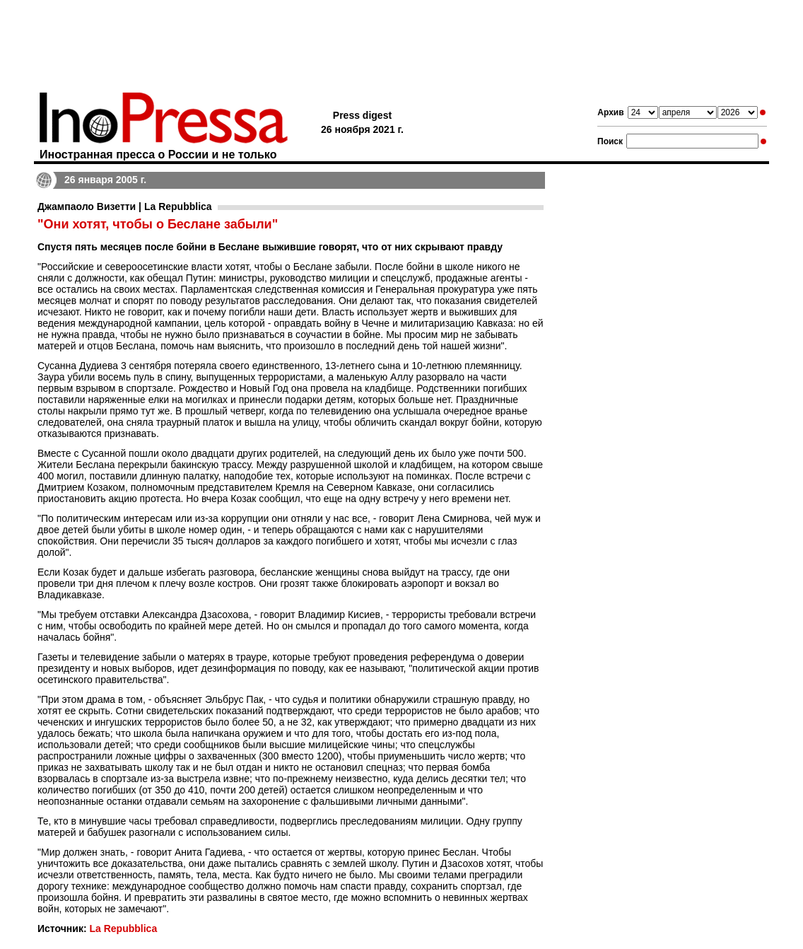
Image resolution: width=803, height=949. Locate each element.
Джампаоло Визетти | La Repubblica (124, 206)
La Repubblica (123, 928)
